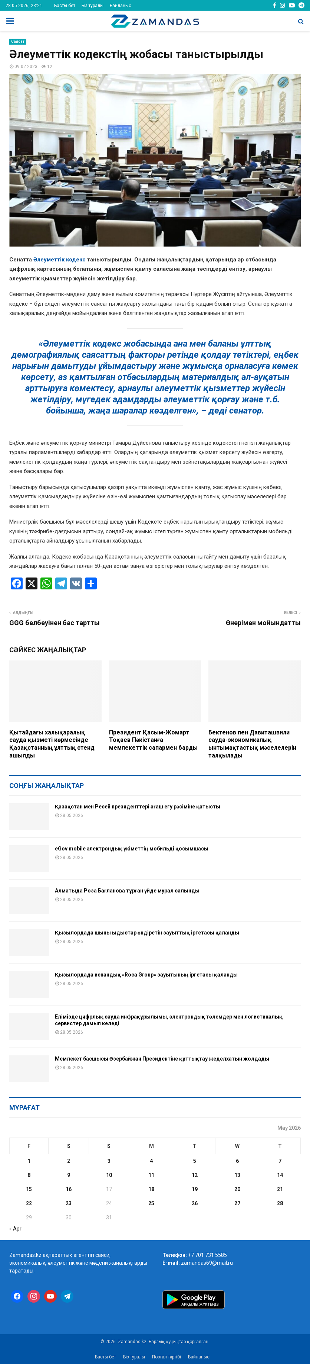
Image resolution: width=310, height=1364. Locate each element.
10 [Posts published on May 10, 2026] (109, 1175)
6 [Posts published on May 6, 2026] (237, 1161)
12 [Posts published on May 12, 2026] (195, 1175)
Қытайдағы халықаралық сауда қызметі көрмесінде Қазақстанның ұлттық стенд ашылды (52, 744)
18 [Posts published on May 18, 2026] (151, 1189)
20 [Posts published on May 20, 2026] (237, 1189)
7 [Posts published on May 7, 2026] (279, 1161)
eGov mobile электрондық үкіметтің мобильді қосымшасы (131, 849)
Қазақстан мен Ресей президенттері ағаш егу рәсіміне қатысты (137, 807)
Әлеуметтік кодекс (59, 259)
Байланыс (120, 5)
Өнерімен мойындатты (263, 623)
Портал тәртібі (166, 1357)
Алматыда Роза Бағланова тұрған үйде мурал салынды (127, 891)
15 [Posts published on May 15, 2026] (29, 1189)
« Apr (15, 1229)
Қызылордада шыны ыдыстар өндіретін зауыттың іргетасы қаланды (147, 933)
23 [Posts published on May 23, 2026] (69, 1203)
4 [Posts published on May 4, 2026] (151, 1161)
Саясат (17, 41)
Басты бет (64, 5)
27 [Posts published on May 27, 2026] (237, 1203)
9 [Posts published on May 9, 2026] (68, 1175)
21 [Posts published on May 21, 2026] (280, 1189)
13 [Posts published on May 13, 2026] (237, 1175)
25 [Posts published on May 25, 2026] (151, 1203)
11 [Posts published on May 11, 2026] (151, 1175)
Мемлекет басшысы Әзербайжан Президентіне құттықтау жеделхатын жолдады (162, 1059)
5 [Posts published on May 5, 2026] (194, 1161)
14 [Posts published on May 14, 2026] (280, 1175)
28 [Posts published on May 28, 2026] (280, 1203)
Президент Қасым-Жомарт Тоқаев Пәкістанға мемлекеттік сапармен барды (153, 740)
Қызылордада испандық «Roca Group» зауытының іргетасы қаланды (146, 975)
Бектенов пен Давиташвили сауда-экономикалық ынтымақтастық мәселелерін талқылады (252, 744)
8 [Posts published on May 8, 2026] (28, 1175)
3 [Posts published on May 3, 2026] (109, 1161)
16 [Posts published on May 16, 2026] (69, 1189)
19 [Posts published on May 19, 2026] (195, 1189)
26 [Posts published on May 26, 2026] (195, 1203)
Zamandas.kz (25, 1255)
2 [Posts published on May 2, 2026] (68, 1161)
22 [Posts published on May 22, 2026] (29, 1203)
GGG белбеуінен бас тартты (54, 623)
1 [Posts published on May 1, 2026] (28, 1161)
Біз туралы (92, 5)
